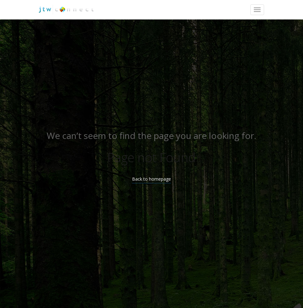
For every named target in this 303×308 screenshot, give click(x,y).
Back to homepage (151, 179)
